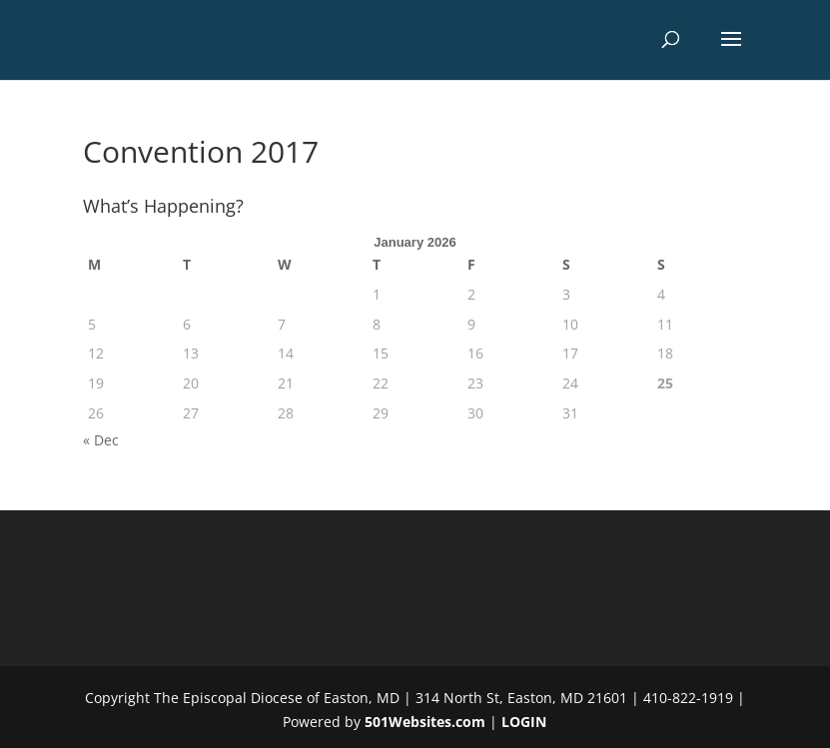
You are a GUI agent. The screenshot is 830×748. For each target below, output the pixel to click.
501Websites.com (425, 721)
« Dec (101, 439)
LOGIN (523, 721)
